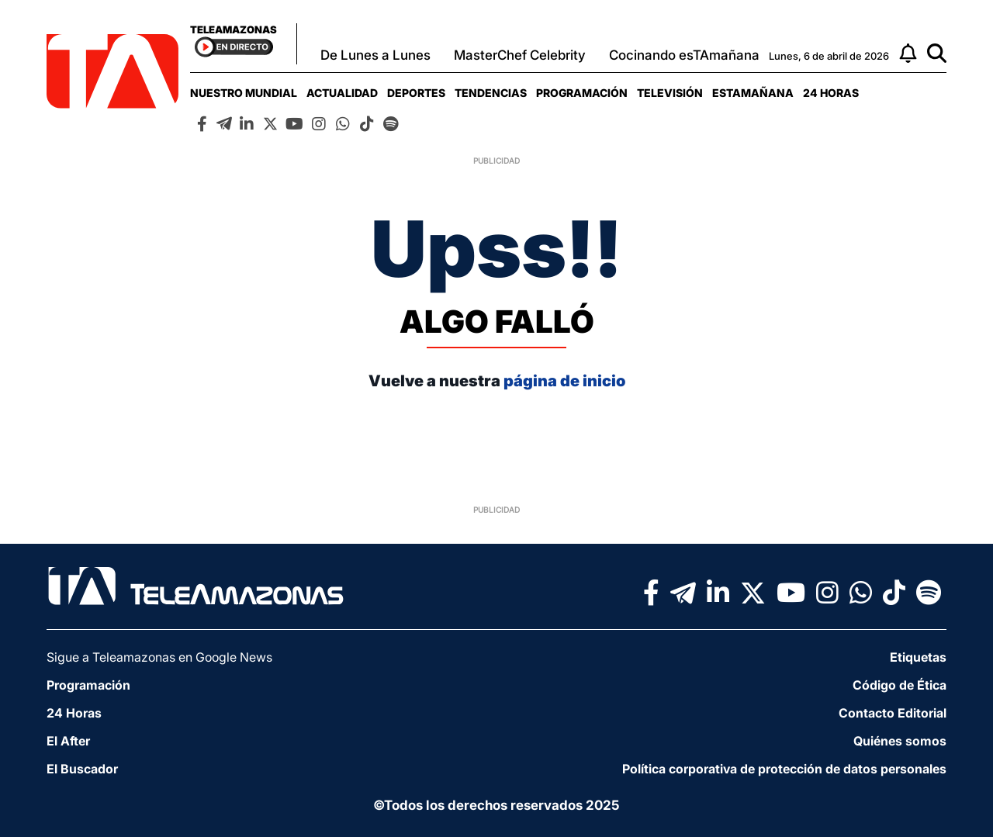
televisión (670, 92)
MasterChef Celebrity (520, 55)
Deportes (416, 92)
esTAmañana (753, 92)
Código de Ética (899, 685)
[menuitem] (243, 92)
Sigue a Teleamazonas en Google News (159, 657)
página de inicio (564, 381)
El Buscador (82, 768)
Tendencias (491, 92)
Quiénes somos (899, 741)
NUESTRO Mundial (243, 92)
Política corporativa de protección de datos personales (784, 768)
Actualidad (342, 92)
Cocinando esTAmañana (684, 55)
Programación (582, 92)
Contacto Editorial (892, 713)
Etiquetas (918, 657)
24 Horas (831, 92)
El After (68, 741)
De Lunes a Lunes (375, 55)
